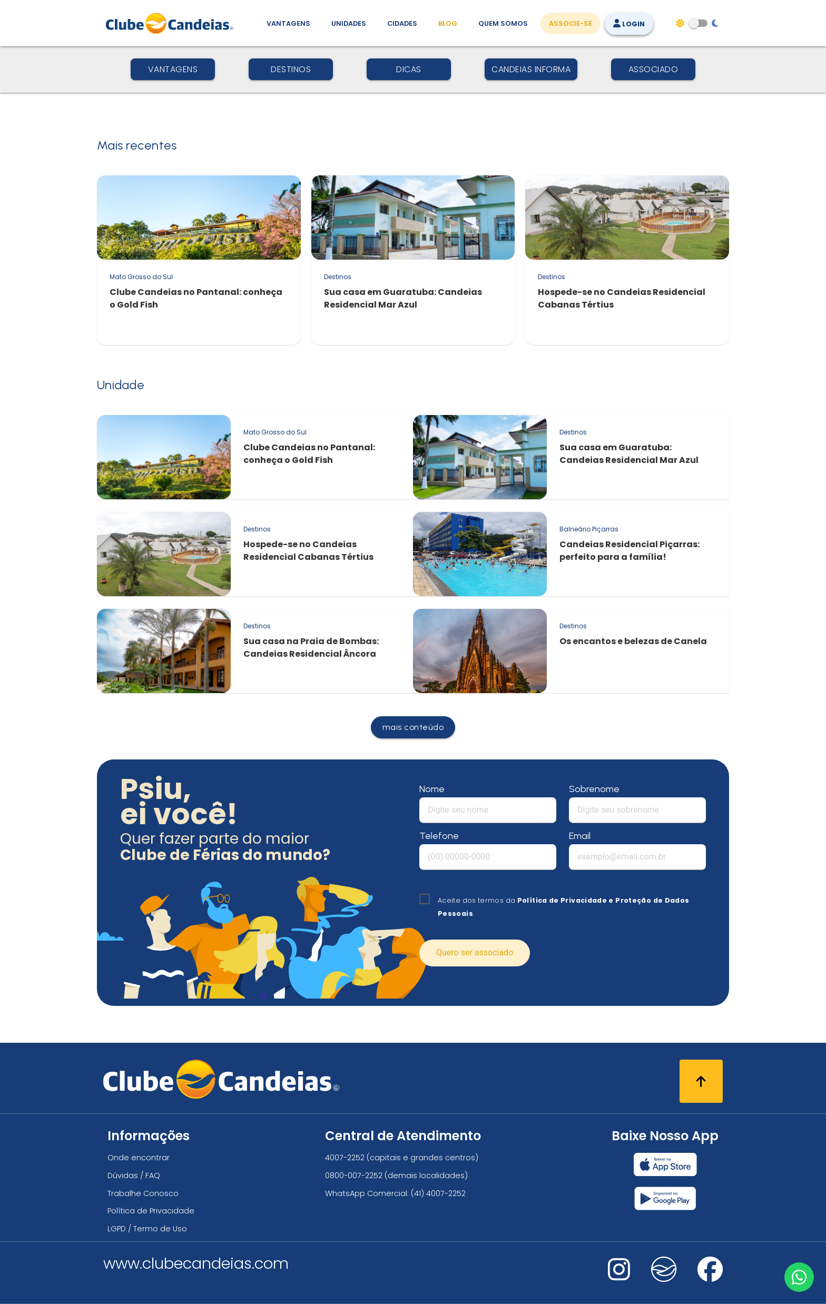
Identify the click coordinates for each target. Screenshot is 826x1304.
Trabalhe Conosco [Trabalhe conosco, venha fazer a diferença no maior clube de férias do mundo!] (143, 1193)
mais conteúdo (413, 727)
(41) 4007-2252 (438, 1193)
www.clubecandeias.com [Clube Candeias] (196, 1263)
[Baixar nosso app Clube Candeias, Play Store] (665, 1198)
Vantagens (173, 69)
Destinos (291, 69)
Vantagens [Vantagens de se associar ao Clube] (288, 23)
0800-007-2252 (353, 1175)
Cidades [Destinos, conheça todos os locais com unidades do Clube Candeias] (402, 23)
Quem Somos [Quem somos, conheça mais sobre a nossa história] (503, 23)
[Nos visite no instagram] (619, 1276)
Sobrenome (594, 789)
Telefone (439, 836)
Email (580, 836)
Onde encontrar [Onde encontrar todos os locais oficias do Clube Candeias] (138, 1157)
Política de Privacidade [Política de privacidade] (150, 1211)
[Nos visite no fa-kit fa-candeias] (664, 1279)
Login (629, 24)
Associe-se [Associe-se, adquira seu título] (570, 23)
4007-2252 (345, 1157)
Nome (432, 789)
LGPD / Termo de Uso (147, 1228)
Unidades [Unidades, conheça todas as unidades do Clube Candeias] (348, 23)
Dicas (408, 69)
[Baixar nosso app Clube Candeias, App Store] (665, 1164)
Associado (653, 69)
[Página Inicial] (172, 23)
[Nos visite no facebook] (710, 1276)
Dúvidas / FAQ (133, 1175)
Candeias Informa (531, 69)
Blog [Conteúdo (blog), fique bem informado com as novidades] (447, 23)
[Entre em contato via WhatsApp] (798, 1276)
